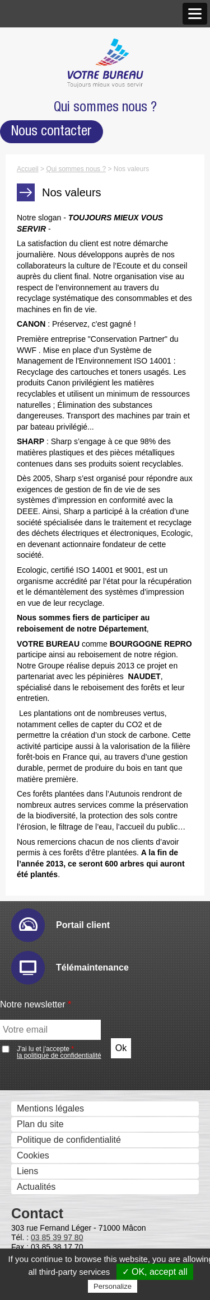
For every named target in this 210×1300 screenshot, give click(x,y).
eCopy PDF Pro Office (68, 697)
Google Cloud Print (61, 966)
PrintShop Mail (53, 681)
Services (31, 1118)
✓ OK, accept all (155, 1272)
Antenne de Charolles (67, 169)
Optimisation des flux (55, 982)
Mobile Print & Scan (63, 950)
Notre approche (45, 91)
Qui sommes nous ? (54, 45)
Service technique (49, 1066)
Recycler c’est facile (53, 1180)
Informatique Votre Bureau (66, 1133)
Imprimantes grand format (65, 316)
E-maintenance (54, 477)
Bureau (28, 1247)
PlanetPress (48, 997)
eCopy (36, 571)
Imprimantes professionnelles (72, 331)
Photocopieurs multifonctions (71, 253)
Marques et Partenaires (60, 186)
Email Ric (43, 492)
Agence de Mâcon (60, 138)
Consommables (45, 1148)
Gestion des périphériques (66, 446)
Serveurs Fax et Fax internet (70, 872)
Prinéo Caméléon (58, 1029)
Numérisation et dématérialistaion (80, 556)
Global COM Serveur (65, 887)
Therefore (43, 745)
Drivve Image (50, 587)
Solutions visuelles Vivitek (75, 393)
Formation (34, 1195)
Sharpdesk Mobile (59, 934)
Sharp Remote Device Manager (86, 539)
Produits (30, 238)
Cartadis (40, 823)
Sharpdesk (45, 650)
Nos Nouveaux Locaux (69, 122)
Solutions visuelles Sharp (74, 378)
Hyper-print (46, 508)
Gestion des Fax (47, 300)
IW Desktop (47, 666)
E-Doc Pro (44, 729)
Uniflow (38, 792)
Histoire (29, 60)
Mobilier (29, 1217)
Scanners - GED (46, 284)
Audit (34, 461)
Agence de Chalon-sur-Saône (83, 153)
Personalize (113, 1286)
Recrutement (40, 217)
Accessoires (38, 1231)
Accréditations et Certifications (74, 201)
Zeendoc (41, 760)
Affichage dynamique (55, 347)
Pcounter (41, 1013)
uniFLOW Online (57, 808)
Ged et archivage (48, 714)
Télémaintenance (48, 1081)
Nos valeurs (37, 76)
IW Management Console (74, 524)
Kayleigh (41, 839)
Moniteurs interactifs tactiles (69, 363)
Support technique (50, 1051)
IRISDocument (53, 602)
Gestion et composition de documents (89, 635)
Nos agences (40, 107)
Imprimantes (38, 269)
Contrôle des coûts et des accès (78, 777)
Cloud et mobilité (47, 919)
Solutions (32, 431)
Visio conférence (47, 410)
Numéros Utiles (44, 1097)
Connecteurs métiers (65, 618)
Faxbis (37, 902)
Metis (34, 855)
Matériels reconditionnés (62, 1164)
